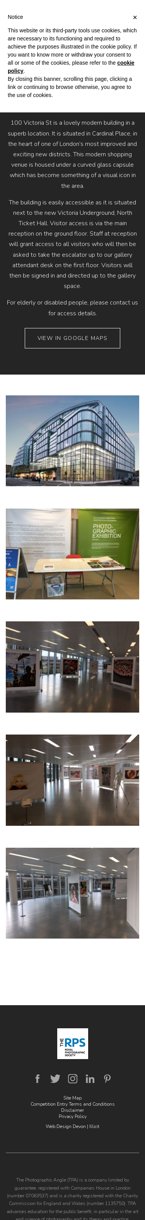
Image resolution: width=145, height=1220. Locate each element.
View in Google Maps (73, 338)
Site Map (72, 1098)
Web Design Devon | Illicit (72, 1126)
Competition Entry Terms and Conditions (73, 1104)
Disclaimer (72, 1110)
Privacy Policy (73, 1116)
